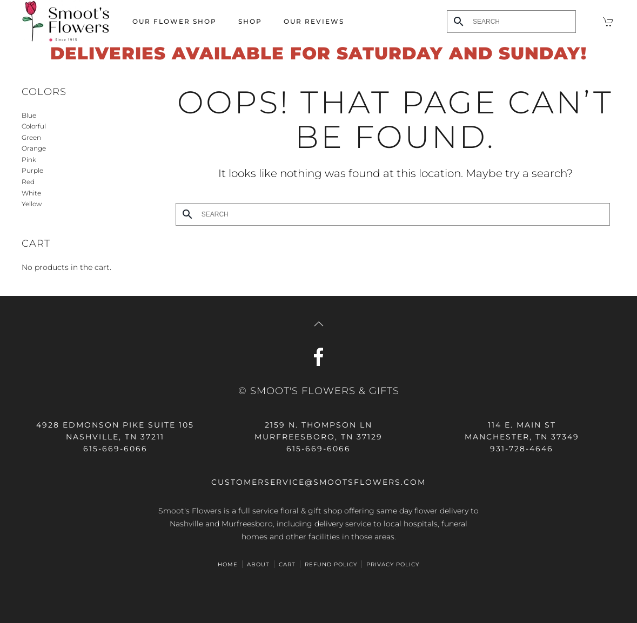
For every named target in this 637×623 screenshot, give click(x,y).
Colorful (34, 126)
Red (28, 182)
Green (31, 137)
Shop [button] (250, 21)
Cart (287, 564)
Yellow (32, 204)
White (31, 193)
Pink (29, 159)
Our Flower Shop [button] (174, 21)
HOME (228, 564)
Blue (29, 115)
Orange (34, 148)
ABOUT (258, 564)
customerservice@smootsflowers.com (318, 482)
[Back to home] (66, 21)
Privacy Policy (392, 564)
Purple (32, 170)
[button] (318, 324)
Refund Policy (331, 564)
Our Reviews (314, 21)
